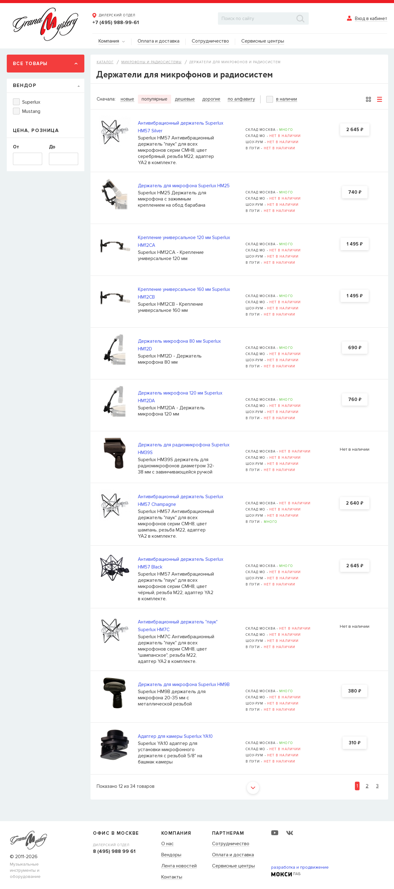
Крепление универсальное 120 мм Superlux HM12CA (184, 241)
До (52, 147)
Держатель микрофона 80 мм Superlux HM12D (179, 345)
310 (354, 743)
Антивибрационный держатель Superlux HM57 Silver (180, 127)
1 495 (355, 244)
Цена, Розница (36, 130)
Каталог (105, 62)
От (16, 147)
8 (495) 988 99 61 (114, 851)
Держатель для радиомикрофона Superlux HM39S (183, 448)
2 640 (354, 503)
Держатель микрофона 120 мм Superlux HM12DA (180, 396)
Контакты (171, 877)
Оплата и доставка (233, 855)
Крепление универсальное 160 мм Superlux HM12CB (184, 293)
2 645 (354, 129)
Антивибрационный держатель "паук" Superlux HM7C (178, 625)
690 (354, 348)
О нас (167, 843)
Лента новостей (179, 866)
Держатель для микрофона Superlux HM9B (184, 684)
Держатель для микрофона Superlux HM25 (184, 185)
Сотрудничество (230, 843)
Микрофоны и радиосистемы (151, 62)
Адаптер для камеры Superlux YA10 (175, 736)
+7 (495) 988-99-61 (115, 22)
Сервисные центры (233, 866)
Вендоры (171, 855)
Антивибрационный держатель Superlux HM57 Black (180, 563)
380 (354, 691)
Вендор (25, 85)
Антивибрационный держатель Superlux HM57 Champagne (180, 500)
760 (354, 399)
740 (354, 192)
